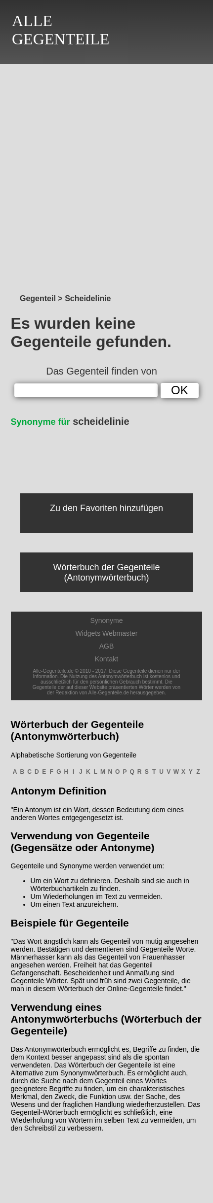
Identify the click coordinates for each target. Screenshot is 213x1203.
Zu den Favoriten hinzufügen (106, 508)
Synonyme (106, 620)
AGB (106, 646)
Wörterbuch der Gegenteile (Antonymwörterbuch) (106, 572)
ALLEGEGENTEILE (60, 30)
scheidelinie (70, 421)
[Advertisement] (106, 176)
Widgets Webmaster (107, 633)
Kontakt (106, 659)
